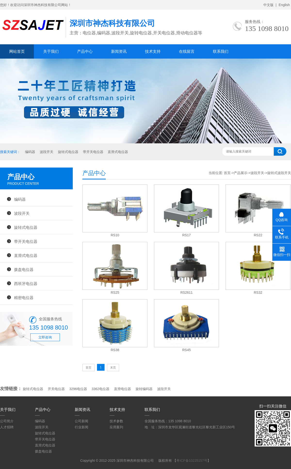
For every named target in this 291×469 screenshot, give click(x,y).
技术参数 (116, 421)
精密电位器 (23, 297)
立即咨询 (45, 337)
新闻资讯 (119, 51)
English (284, 5)
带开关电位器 (92, 152)
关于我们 (51, 51)
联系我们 (220, 51)
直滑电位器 (122, 389)
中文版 (268, 5)
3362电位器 (100, 389)
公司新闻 (81, 421)
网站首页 (17, 51)
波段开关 (46, 152)
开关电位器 (56, 389)
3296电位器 (78, 389)
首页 (227, 173)
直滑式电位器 (117, 152)
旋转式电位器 (67, 152)
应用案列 (116, 427)
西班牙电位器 (25, 283)
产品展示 (240, 173)
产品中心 (85, 51)
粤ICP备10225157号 (191, 460)
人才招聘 (7, 427)
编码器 (29, 152)
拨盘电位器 (23, 269)
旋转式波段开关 (279, 173)
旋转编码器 (144, 389)
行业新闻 (81, 427)
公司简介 (7, 421)
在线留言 (186, 51)
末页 (113, 367)
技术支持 (153, 51)
